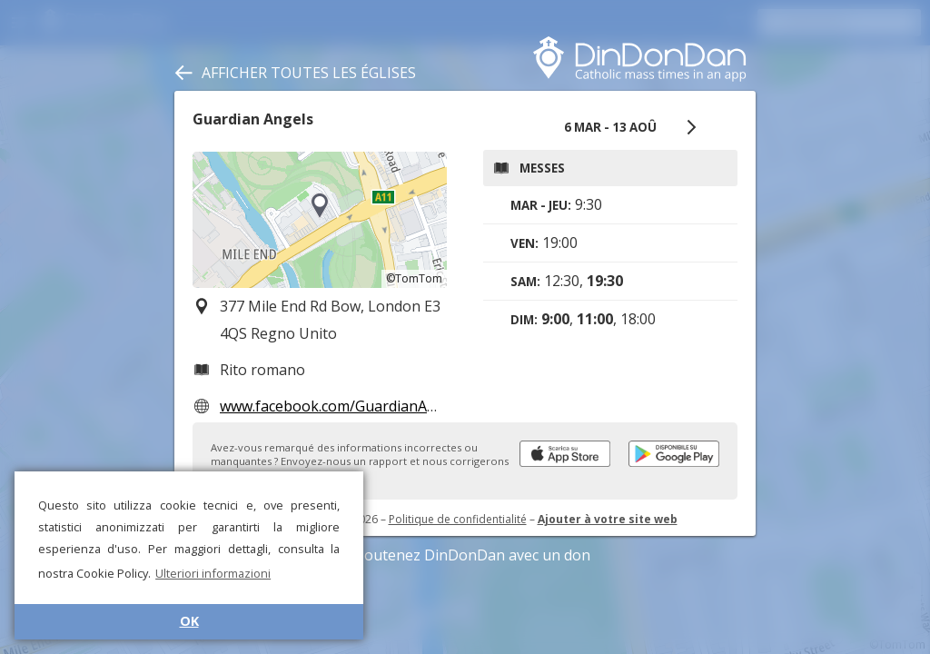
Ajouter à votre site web (608, 519)
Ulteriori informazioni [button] (213, 573)
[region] (320, 220)
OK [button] (189, 620)
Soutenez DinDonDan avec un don (465, 555)
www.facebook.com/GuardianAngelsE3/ (353, 406)
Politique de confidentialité (458, 519)
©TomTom (414, 278)
